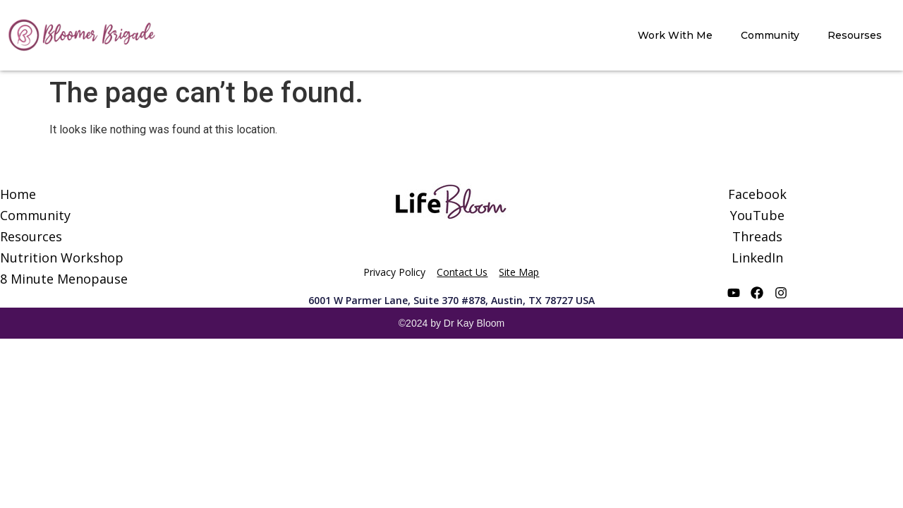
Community (770, 35)
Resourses (855, 35)
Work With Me (675, 35)
